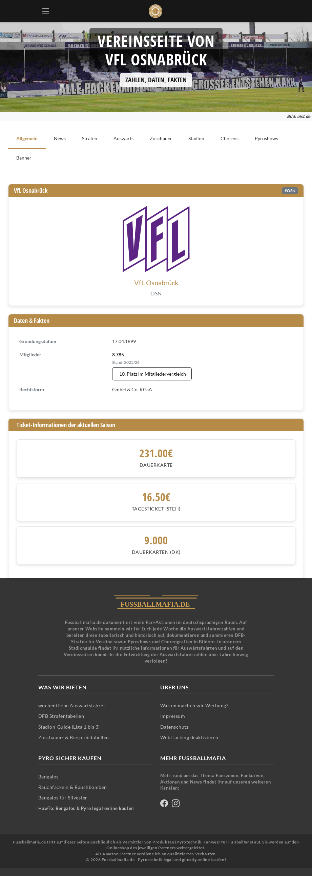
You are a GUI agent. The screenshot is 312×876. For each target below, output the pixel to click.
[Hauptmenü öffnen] (45, 11)
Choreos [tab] (229, 138)
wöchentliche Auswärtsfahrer (72, 705)
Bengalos (48, 776)
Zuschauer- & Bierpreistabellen (73, 737)
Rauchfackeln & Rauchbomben (72, 787)
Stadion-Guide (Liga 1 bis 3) (69, 727)
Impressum (172, 716)
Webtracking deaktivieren (189, 737)
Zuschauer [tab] (161, 138)
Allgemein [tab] (27, 138)
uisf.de (304, 116)
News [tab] (60, 138)
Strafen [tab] (89, 138)
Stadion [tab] (196, 138)
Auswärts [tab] (123, 138)
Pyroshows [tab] (266, 138)
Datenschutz (174, 727)
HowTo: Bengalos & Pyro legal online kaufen (86, 808)
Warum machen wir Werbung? (194, 705)
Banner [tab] (24, 158)
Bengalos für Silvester (62, 797)
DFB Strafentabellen (61, 716)
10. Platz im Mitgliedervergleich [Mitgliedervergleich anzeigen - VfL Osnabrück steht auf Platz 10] (152, 374)
